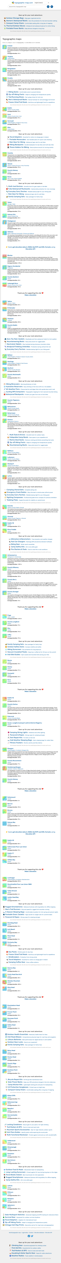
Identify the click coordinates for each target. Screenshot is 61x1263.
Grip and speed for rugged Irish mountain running (35, 909)
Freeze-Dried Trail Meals (17, 102)
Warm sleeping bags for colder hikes (43, 740)
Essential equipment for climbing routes (35, 1245)
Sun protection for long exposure (31, 649)
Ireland (9, 46)
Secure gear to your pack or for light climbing (35, 1124)
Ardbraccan (11, 1140)
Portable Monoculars (18, 139)
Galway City (11, 214)
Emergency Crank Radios (16, 492)
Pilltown (10, 1192)
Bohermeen (11, 413)
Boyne (9, 660)
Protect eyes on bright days (37, 1087)
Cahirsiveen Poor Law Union (17, 847)
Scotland (18, 750)
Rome (9, 177)
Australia (9, 769)
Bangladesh (11, 69)
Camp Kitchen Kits (15, 1085)
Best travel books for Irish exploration (33, 1175)
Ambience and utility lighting (37, 732)
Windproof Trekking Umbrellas (18, 347)
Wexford (10, 368)
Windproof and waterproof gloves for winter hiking (40, 26)
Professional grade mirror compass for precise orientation (40, 497)
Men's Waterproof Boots (17, 100)
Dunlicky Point (12, 1070)
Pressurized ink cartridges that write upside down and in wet (38, 389)
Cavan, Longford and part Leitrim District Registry (24, 723)
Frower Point (12, 1012)
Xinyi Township (25, 165)
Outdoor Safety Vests (15, 647)
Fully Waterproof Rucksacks (19, 189)
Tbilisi (9, 202)
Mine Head (11, 987)
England (18, 122)
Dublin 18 (10, 523)
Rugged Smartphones (14, 907)
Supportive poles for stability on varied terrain (32, 500)
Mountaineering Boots (15, 341)
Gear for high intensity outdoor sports (41, 1130)
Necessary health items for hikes (38, 1034)
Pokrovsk (10, 716)
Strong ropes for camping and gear (35, 735)
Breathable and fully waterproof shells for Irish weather (41, 339)
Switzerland (10, 421)
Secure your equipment (30, 1042)
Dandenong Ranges (14, 767)
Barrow (10, 804)
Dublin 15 (10, 698)
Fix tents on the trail (29, 737)
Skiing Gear (15, 544)
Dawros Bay (11, 968)
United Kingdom (11, 122)
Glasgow (10, 748)
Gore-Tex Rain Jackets (15, 339)
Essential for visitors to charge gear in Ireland (36, 137)
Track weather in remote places (34, 1256)
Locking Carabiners (14, 1124)
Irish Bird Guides (13, 655)
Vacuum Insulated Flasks (17, 652)
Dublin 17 (10, 853)
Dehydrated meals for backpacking (34, 1169)
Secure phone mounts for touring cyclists (41, 147)
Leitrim (9, 1186)
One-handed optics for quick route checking (39, 139)
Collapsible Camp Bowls (19, 437)
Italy (8, 178)
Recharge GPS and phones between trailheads (39, 541)
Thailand (10, 319)
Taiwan (9, 164)
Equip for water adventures (44, 1253)
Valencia (10, 232)
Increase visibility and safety (33, 647)
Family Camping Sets (16, 197)
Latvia (9, 476)
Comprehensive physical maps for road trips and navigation (39, 1037)
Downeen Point (12, 1018)
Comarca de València (28, 233)
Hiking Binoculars (13, 384)
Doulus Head (11, 1057)
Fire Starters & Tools (19, 549)
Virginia (10, 56)
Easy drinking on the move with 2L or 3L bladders (37, 386)
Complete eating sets (31, 490)
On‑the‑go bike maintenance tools (33, 1079)
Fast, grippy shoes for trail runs (34, 97)
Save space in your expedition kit (38, 437)
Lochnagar (11, 878)
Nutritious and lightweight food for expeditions (41, 102)
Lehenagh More (12, 283)
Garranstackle (12, 1115)
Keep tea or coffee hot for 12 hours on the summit (42, 652)
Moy (8, 628)
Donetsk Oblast (16, 718)
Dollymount (11, 797)
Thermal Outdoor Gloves (15, 26)
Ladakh (13, 617)
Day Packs (12, 952)
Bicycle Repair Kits (15, 1079)
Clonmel (10, 516)
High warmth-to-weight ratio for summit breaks (38, 914)
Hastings (10, 361)
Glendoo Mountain (13, 981)
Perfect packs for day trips (25, 952)
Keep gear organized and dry (33, 18)
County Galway (12, 170)
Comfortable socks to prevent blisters (30, 92)
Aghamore (11, 1205)
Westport (10, 464)
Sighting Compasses (15, 497)
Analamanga (18, 557)
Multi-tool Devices (15, 186)
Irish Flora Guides (13, 1132)
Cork (9, 114)
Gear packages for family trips (34, 196)
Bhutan (9, 255)
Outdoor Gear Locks (15, 1042)
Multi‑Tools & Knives (17, 435)
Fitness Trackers (16, 743)
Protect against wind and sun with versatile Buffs (43, 1135)
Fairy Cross (24, 122)
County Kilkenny (13, 567)
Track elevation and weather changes (42, 539)
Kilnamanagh (11, 1147)
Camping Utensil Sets (15, 490)
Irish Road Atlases (14, 1037)
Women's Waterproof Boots (16, 21)
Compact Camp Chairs (15, 23)
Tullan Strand (12, 891)
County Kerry (11, 579)
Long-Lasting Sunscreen (15, 1172)
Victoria (15, 769)
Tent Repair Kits (16, 738)
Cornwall (10, 121)
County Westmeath (14, 374)
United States (10, 58)
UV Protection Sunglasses (18, 1087)
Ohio (9, 127)
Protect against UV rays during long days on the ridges (42, 1172)
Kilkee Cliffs (11, 1095)
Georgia (9, 204)
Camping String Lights (19, 732)
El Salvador (11, 308)
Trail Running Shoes (16, 97)
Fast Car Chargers (18, 542)
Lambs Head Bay (13, 897)
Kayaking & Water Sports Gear (23, 1253)
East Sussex (25, 363)
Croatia (10, 78)
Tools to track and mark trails (31, 1127)
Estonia (9, 303)
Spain (8, 233)
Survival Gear (10, 1217)
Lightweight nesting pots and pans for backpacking (38, 1084)
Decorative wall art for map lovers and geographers (39, 1225)
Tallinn (9, 301)
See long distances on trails (28, 384)
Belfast (9, 355)
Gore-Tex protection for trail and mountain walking (43, 21)
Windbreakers (13, 957)
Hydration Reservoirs (14, 387)
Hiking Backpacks (16, 145)
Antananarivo (12, 555)
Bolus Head (11, 1050)
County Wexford (13, 277)
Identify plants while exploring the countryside (34, 1132)
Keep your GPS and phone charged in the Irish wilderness (40, 1082)
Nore (9, 680)
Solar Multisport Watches (15, 1215)
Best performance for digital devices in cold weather (37, 1039)
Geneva (10, 419)
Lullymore (10, 457)
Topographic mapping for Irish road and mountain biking (41, 392)
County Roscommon (14, 760)
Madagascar (11, 221)
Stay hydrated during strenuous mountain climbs (36, 344)
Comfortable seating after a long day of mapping (38, 23)
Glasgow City (25, 750)
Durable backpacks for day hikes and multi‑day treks (39, 145)
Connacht (10, 673)
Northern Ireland (20, 356)
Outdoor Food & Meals (14, 1170)
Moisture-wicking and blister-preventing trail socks (39, 440)
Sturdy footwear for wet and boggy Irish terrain (41, 99)
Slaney (9, 667)
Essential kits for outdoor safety (32, 1248)
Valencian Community (16, 233)
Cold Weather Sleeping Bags (21, 740)
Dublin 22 (10, 840)
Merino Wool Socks (17, 440)
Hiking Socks (13, 92)
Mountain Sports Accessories (18, 1130)
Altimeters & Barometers (20, 539)
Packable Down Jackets (14, 914)
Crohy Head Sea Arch (14, 974)
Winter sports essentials (27, 544)
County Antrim (29, 356)
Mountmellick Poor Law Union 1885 (19, 884)
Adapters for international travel (28, 1220)
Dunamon (10, 1153)
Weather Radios (18, 1256)
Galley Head (11, 1025)
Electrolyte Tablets (14, 344)
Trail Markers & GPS (14, 1127)
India (8, 617)
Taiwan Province (16, 165)
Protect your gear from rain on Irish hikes (36, 394)
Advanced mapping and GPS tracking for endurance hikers (42, 1215)
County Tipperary (13, 400)
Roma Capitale (18, 178)
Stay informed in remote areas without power (40, 492)
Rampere (10, 1199)
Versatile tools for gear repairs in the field (35, 186)
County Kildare (15, 452)
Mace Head (11, 936)
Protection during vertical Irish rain (41, 347)
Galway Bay (11, 822)
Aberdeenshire (25, 879)
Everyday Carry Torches (17, 191)
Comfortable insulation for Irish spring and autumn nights (42, 912)
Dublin (9, 108)
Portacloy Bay (12, 942)
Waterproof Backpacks (15, 394)
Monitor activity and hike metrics (33, 743)
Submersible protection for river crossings (43, 189)
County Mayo (15, 465)
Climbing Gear (17, 1245)
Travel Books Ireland (14, 1175)
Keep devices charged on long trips (34, 28)
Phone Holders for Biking (19, 147)
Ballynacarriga (12, 1102)
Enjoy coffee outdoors (32, 962)
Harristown (11, 1160)
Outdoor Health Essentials (17, 1034)
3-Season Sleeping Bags (14, 912)
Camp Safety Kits (18, 547)
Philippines (10, 268)
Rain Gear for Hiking (17, 142)
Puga (9, 615)
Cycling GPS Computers (15, 392)
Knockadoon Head (13, 1005)
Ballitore (10, 451)
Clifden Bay (11, 860)
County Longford (13, 622)
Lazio (12, 178)
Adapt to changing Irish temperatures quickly (38, 94)
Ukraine (9, 718)
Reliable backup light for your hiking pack (39, 191)
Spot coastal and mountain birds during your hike (35, 654)
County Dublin (15, 109)
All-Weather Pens (13, 389)
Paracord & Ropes (17, 735)
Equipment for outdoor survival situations (28, 1217)
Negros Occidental (13, 266)
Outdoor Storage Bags (15, 18)
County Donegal (12, 592)
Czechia (10, 153)
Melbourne (20, 769)
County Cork (15, 116)
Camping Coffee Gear (16, 962)
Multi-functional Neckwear (17, 1135)
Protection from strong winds (28, 957)
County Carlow (12, 704)
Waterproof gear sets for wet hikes (36, 142)
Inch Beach (11, 929)
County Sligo (11, 1063)
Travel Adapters (16, 137)
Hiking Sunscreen (14, 649)
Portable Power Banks (15, 28)
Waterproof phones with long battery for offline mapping (39, 907)
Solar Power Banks (15, 1082)
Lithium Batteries (14, 1039)
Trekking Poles (12, 500)
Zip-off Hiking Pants (16, 94)
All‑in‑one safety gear (32, 547)
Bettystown (11, 406)
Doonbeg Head (12, 923)
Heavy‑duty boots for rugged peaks (35, 341)
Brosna (9, 810)
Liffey (9, 635)
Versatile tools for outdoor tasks (35, 435)
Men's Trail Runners (12, 909)
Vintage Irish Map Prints (14, 1225)
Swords (10, 506)
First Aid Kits (17, 1248)
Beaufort (10, 1108)
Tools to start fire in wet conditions (37, 549)
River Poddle (11, 529)
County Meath (15, 408)
